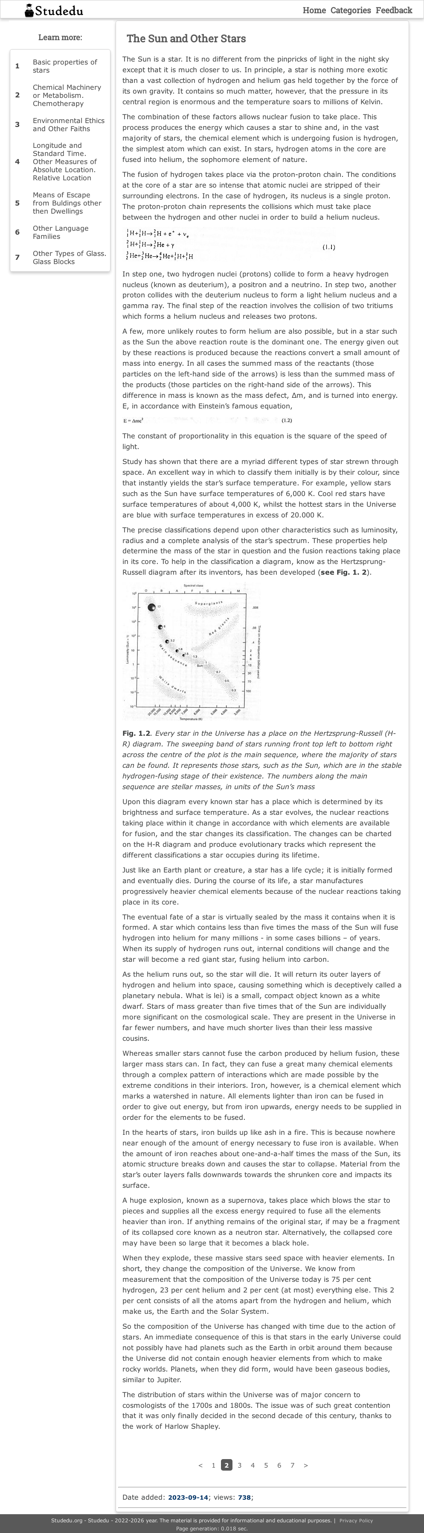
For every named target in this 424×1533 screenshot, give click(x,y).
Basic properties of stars (65, 66)
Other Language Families (61, 232)
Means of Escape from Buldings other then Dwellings (67, 203)
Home (314, 10)
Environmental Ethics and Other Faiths (69, 124)
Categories (351, 10)
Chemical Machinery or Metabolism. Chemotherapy (67, 95)
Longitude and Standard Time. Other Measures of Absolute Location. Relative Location (65, 161)
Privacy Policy (356, 1520)
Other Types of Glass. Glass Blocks (70, 257)
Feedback (394, 10)
